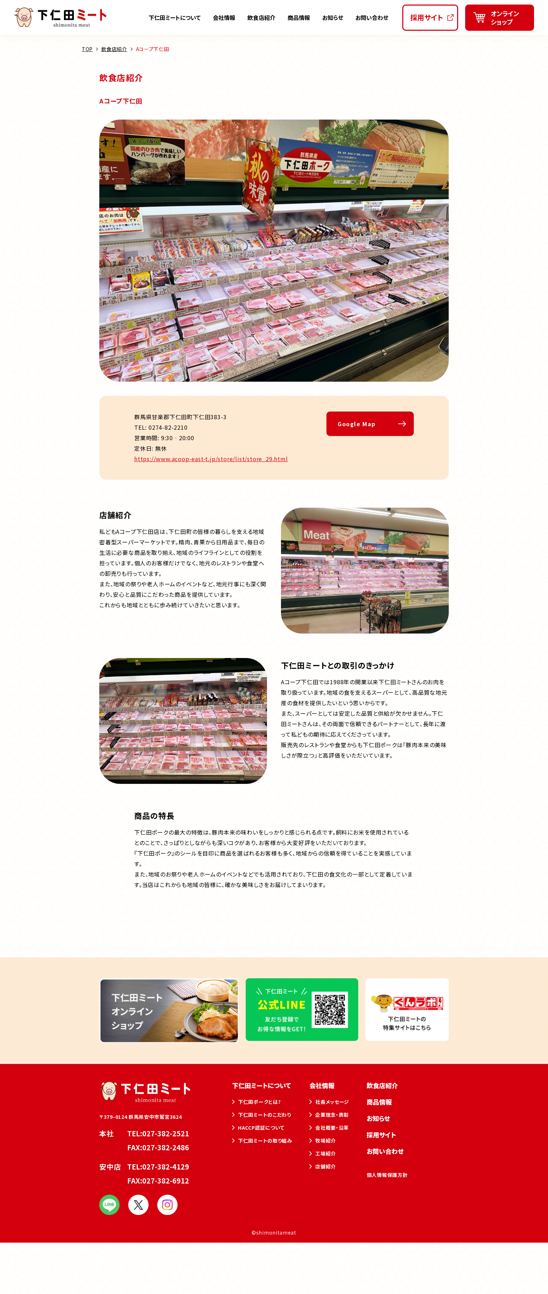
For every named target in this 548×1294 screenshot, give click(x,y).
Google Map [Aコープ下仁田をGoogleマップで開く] (357, 424)
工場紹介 (325, 1153)
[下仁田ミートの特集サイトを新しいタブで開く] (407, 1038)
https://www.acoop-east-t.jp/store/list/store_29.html (211, 459)
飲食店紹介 (261, 17)
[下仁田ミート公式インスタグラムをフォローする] (167, 1212)
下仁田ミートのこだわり (264, 1114)
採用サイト (381, 1134)
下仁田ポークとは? (259, 1101)
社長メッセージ (332, 1101)
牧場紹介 (325, 1140)
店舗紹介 (325, 1166)
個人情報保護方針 (387, 1174)
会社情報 (224, 17)
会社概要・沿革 (332, 1127)
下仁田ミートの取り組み (265, 1140)
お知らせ (332, 17)
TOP (87, 48)
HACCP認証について (261, 1127)
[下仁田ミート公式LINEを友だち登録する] (302, 1038)
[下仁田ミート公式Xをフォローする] (138, 1212)
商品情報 (299, 17)
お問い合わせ (371, 17)
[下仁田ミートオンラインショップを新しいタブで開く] (499, 18)
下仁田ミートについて (175, 17)
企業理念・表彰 (332, 1114)
